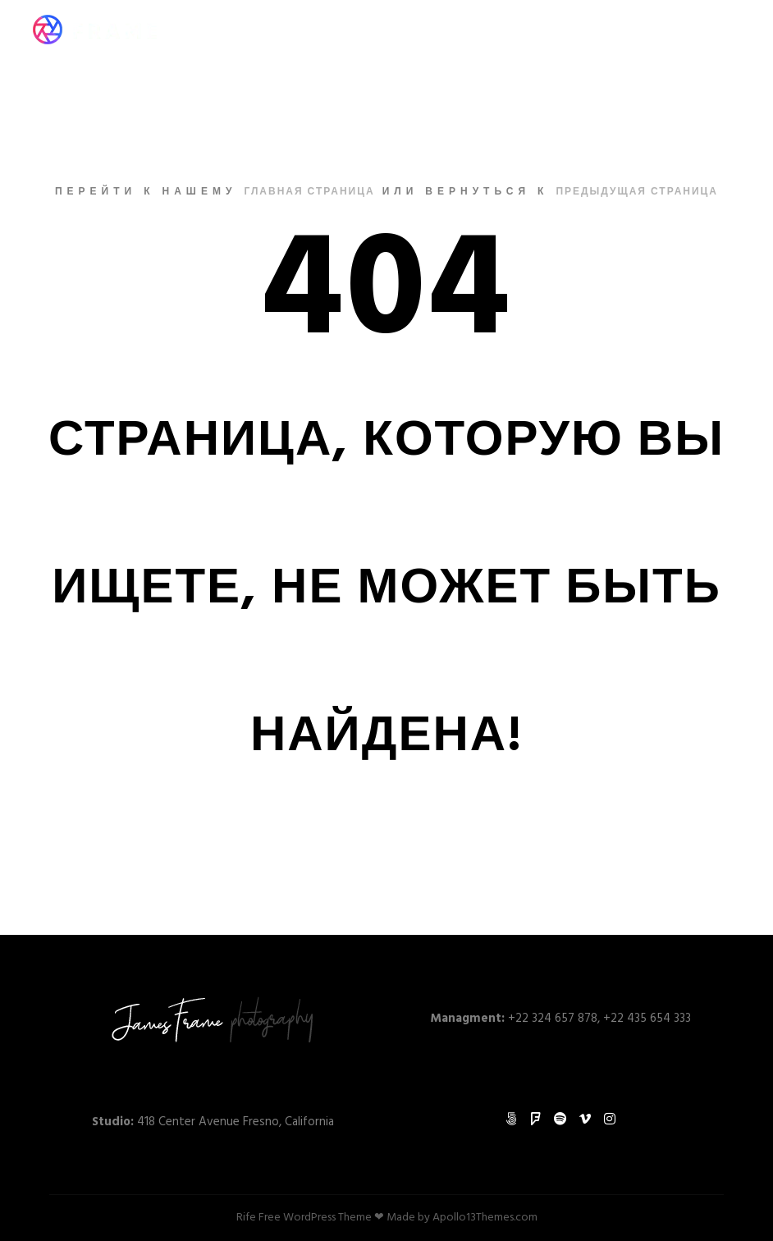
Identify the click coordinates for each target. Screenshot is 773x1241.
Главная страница (309, 192)
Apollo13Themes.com (484, 1217)
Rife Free (258, 1217)
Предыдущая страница (637, 192)
